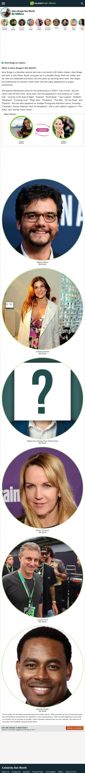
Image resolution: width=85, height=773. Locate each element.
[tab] (42, 64)
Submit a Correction (74, 728)
